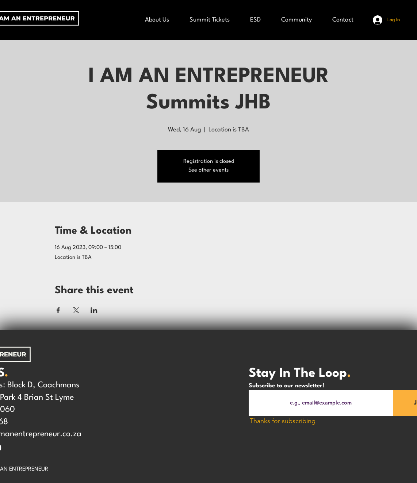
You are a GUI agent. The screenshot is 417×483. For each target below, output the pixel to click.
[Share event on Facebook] (58, 310)
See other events (208, 170)
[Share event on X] (76, 310)
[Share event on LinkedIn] (94, 310)
